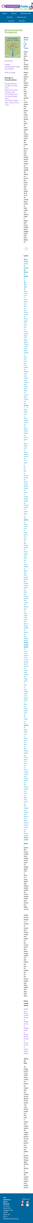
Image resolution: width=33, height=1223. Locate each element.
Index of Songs (10, 72)
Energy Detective (11, 84)
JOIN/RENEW (12, 6)
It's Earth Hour (10, 92)
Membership (26, 13)
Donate (25, 6)
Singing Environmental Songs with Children (12, 67)
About (13, 13)
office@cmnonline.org (10, 1219)
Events (10, 17)
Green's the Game (11, 90)
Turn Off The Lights (11, 100)
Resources (21, 17)
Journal (11, 21)
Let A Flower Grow (11, 94)
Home (4, 13)
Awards (22, 21)
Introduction (9, 61)
